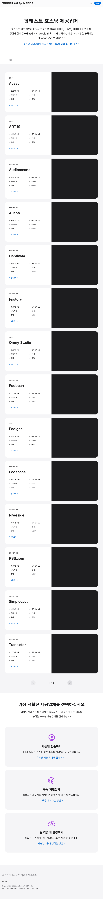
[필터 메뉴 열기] (20, 60)
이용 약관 (22, 889)
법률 (28, 889)
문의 (3, 889)
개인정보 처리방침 (12, 889)
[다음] (69, 682)
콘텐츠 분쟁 (35, 889)
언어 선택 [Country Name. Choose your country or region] (4, 881)
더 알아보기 (13, 105)
